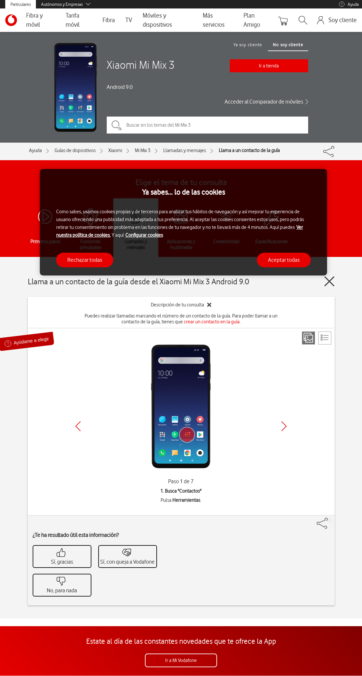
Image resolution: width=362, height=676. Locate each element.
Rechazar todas (84, 260)
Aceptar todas (284, 260)
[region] (183, 222)
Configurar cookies (144, 235)
